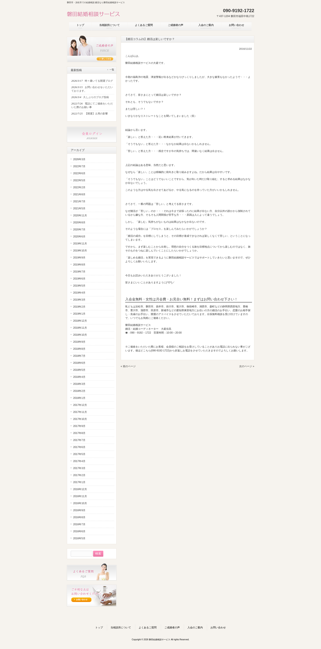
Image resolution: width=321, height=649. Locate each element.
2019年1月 (79, 313)
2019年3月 (79, 299)
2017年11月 (80, 412)
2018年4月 (79, 376)
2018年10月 (80, 334)
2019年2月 (79, 306)
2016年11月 (80, 496)
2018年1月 (79, 398)
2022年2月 (79, 187)
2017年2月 (79, 475)
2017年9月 (79, 426)
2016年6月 (79, 531)
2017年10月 (80, 419)
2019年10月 (80, 250)
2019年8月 (79, 264)
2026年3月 (79, 159)
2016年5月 (79, 538)
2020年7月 (79, 229)
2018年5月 (79, 369)
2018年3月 (79, 383)
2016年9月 (79, 510)
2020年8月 (79, 222)
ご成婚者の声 (172, 627)
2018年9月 (79, 341)
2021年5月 (79, 208)
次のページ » (246, 366)
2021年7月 (79, 201)
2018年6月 (79, 362)
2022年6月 (79, 173)
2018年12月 (80, 320)
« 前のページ (128, 366)
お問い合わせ (218, 627)
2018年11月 (80, 327)
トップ (99, 627)
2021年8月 (79, 194)
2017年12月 (80, 405)
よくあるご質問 (148, 627)
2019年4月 (79, 292)
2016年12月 (80, 489)
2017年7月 (79, 440)
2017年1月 (79, 482)
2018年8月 (79, 348)
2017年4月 (79, 461)
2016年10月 (80, 503)
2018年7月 (79, 355)
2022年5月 (79, 180)
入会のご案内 (195, 627)
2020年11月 (80, 215)
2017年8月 (79, 433)
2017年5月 (79, 454)
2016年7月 (79, 524)
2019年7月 (79, 271)
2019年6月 (79, 278)
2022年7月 (79, 166)
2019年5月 (79, 285)
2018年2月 (79, 390)
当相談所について (121, 627)
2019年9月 (79, 257)
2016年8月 (79, 517)
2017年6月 (79, 447)
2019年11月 (80, 243)
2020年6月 (79, 236)
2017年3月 (79, 468)
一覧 (111, 69)
